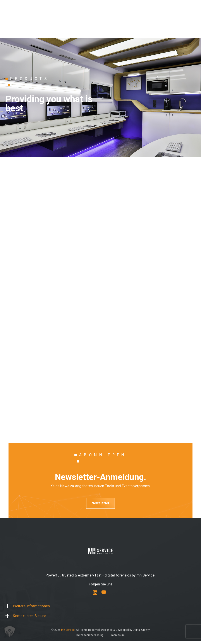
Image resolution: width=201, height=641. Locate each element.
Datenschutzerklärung (89, 635)
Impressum (118, 635)
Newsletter (100, 503)
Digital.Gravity (141, 629)
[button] (9, 631)
